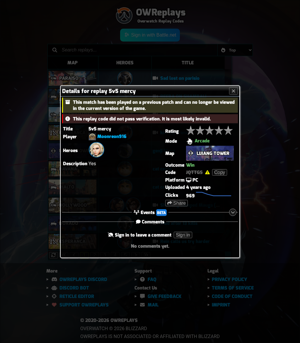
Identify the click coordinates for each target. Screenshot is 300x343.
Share (176, 202)
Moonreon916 (112, 136)
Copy (219, 172)
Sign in (183, 234)
